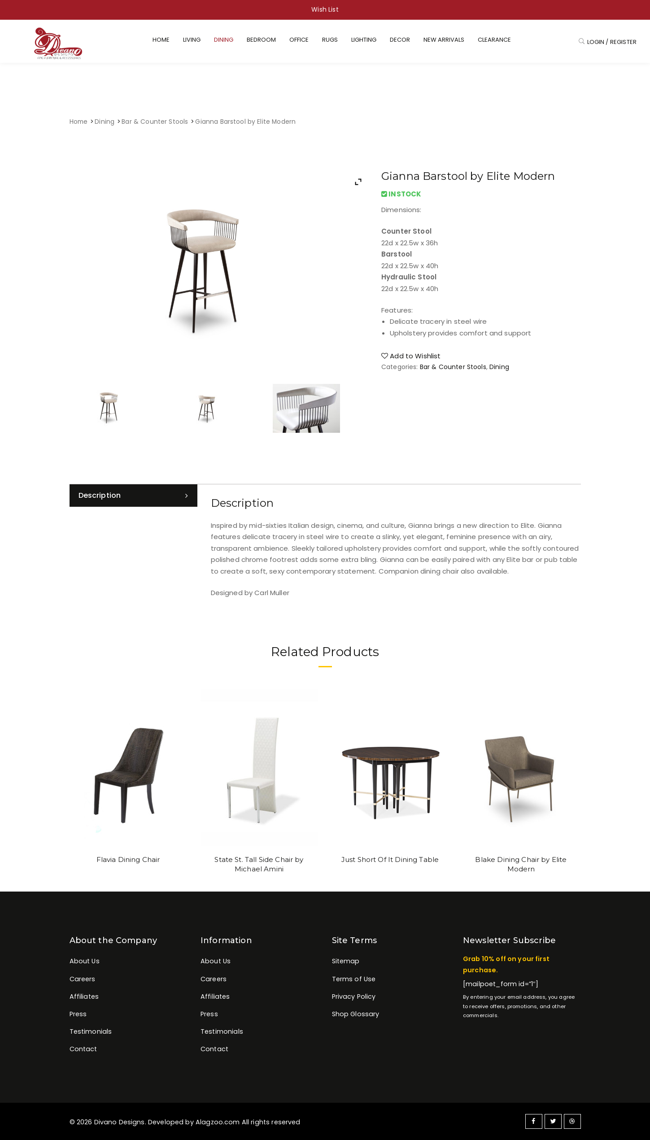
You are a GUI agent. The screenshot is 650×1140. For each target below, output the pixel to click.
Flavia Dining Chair (128, 859)
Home (79, 121)
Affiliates (84, 996)
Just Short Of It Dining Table (390, 859)
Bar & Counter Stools (155, 121)
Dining (104, 121)
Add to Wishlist (411, 356)
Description (100, 495)
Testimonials (91, 1031)
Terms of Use (354, 979)
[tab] (133, 495)
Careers (83, 979)
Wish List (324, 9)
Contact (83, 1048)
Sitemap (346, 961)
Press (78, 1013)
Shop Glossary (356, 1013)
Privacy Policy (354, 996)
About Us (85, 961)
